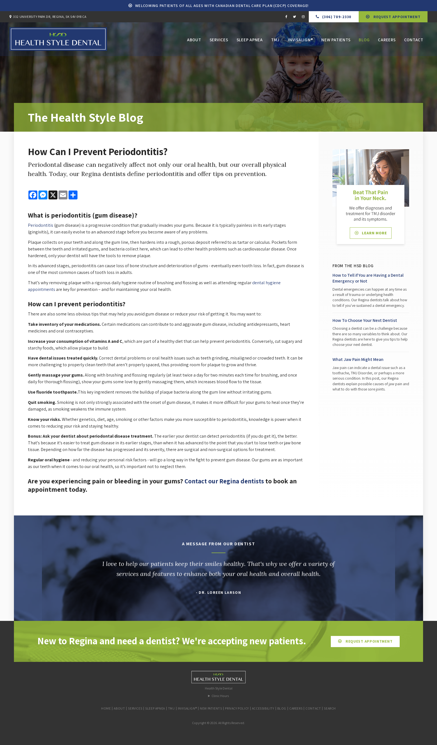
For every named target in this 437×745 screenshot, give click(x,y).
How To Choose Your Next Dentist (364, 320)
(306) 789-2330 (336, 16)
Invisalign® (300, 40)
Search (330, 708)
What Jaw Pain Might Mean (357, 359)
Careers (386, 40)
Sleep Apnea (250, 40)
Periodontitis (40, 225)
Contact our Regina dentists (226, 480)
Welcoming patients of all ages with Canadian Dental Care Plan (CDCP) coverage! (222, 5)
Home (106, 708)
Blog (364, 40)
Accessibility (263, 708)
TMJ (275, 40)
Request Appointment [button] (396, 16)
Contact (413, 40)
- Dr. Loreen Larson (218, 592)
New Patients (335, 40)
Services (219, 40)
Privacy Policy (237, 708)
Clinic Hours (220, 696)
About (194, 40)
